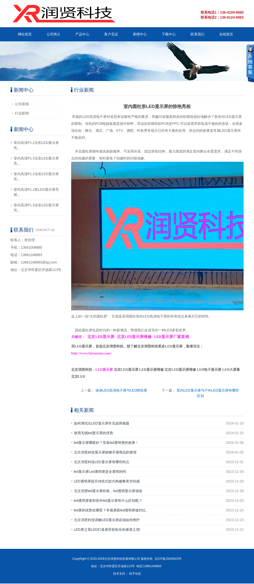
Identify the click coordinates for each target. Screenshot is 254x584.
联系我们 (197, 34)
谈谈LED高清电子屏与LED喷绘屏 (121, 391)
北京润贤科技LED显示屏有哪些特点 (101, 462)
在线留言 (226, 34)
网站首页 (25, 34)
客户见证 (111, 34)
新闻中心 (140, 34)
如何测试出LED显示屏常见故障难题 (101, 424)
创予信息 (135, 574)
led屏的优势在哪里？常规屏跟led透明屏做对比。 (111, 511)
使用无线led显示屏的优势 (93, 433)
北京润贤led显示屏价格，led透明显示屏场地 (108, 491)
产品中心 (82, 34)
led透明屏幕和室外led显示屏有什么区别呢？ (108, 501)
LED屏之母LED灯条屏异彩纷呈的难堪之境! (107, 530)
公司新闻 (22, 104)
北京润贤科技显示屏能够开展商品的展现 (105, 453)
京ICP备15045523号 (168, 559)
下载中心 (169, 34)
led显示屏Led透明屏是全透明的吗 (100, 472)
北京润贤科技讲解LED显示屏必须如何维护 (107, 520)
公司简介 (54, 34)
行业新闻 (22, 113)
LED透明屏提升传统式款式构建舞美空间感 (107, 482)
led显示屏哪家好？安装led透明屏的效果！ (106, 443)
